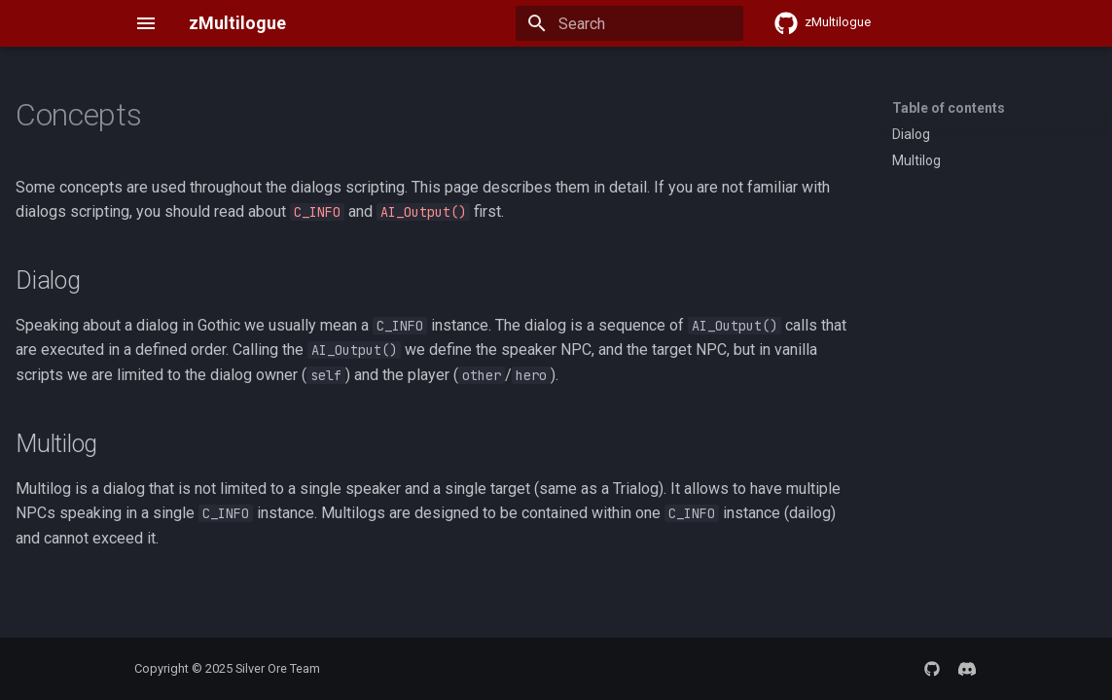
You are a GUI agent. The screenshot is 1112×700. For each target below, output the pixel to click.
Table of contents (948, 108)
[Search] (629, 23)
